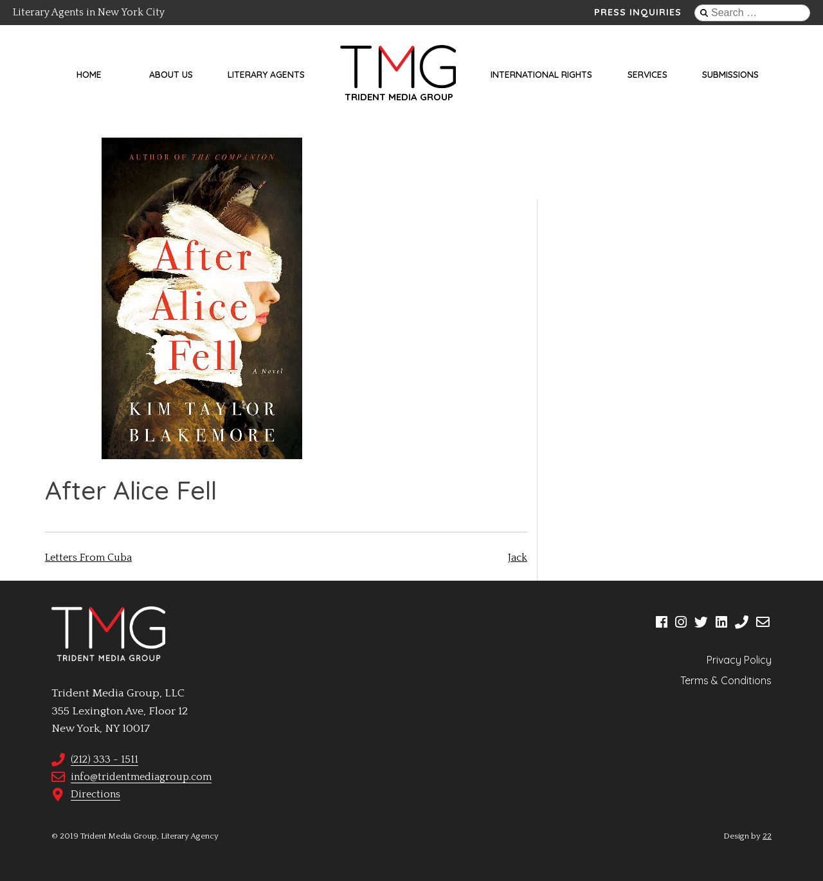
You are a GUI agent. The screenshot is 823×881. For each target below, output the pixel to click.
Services (647, 74)
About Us (171, 74)
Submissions (730, 74)
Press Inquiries (638, 12)
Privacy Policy (739, 659)
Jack (517, 557)
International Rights (541, 74)
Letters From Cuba (88, 557)
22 (767, 835)
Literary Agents (266, 74)
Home (89, 74)
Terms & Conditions (726, 680)
